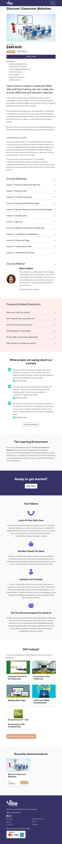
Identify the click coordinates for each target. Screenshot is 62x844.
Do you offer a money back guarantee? (22, 337)
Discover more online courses (21, 736)
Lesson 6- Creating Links (16, 216)
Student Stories (38, 819)
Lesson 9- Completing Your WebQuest (22, 234)
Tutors (34, 822)
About (8, 822)
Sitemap (35, 824)
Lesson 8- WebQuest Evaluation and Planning (25, 228)
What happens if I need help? (18, 331)
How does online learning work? (19, 325)
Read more (27, 285)
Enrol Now (31, 57)
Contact (9, 824)
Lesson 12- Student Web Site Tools (20, 253)
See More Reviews (31, 425)
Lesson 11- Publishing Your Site (18, 247)
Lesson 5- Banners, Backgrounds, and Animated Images (29, 210)
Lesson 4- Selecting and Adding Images (22, 203)
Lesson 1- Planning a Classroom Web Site (23, 185)
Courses (9, 819)
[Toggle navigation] (53, 3)
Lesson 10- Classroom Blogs (18, 240)
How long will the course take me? (20, 319)
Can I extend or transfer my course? (21, 343)
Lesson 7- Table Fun (14, 222)
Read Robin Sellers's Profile (29, 289)
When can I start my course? (18, 312)
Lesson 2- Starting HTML (16, 191)
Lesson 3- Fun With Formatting (19, 197)
